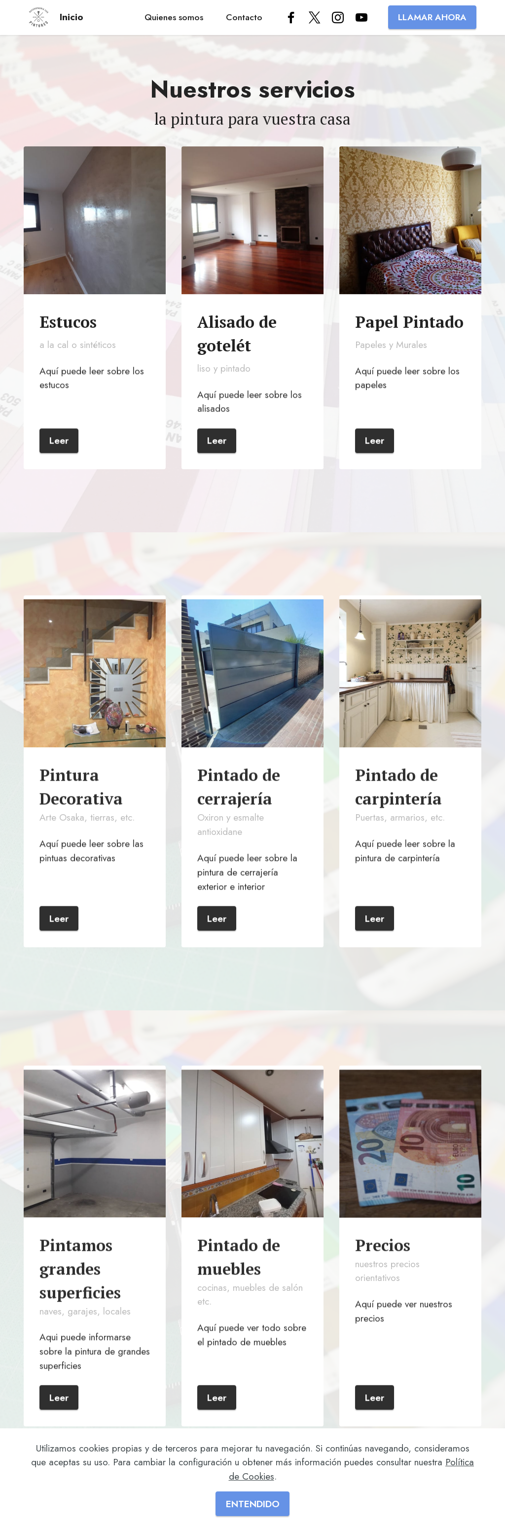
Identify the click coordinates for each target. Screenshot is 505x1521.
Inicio (71, 17)
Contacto (244, 17)
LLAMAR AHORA (432, 17)
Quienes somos (173, 17)
